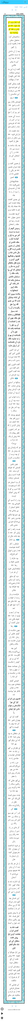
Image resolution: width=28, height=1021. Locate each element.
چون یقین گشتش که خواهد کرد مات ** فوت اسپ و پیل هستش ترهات (14, 471)
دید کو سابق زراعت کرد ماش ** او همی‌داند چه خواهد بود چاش (14, 583)
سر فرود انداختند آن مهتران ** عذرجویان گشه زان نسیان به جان (14, 853)
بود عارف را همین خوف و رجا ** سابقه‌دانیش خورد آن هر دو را (14, 565)
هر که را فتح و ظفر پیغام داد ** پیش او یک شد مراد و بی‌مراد (14, 436)
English (16, 7)
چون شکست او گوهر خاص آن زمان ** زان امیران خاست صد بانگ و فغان (14, 637)
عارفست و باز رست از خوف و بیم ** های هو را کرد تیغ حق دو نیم (14, 601)
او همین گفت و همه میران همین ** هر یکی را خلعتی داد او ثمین (14, 170)
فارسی (25, 7)
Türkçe (20, 7)
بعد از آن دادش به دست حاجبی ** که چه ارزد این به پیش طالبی (14, 58)
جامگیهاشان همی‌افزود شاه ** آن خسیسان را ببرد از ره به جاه (14, 188)
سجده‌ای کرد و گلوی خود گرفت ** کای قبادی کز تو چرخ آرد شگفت (14, 974)
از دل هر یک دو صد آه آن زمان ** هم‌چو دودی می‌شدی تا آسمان (14, 870)
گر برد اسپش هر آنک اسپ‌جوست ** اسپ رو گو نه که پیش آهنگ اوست (14, 489)
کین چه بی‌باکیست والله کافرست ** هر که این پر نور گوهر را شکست (14, 655)
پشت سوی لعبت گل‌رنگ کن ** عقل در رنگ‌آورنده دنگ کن (14, 802)
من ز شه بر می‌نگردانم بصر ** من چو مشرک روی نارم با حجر (14, 769)
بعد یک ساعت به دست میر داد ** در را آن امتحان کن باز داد (14, 152)
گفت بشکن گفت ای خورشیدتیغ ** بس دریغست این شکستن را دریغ (14, 91)
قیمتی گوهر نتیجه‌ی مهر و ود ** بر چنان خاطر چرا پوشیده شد (14, 688)
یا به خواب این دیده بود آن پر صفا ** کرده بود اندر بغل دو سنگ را (14, 404)
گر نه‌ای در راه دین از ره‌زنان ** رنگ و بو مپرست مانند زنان (14, 834)
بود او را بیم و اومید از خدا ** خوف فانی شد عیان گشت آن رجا (14, 619)
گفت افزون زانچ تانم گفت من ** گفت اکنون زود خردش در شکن (14, 371)
